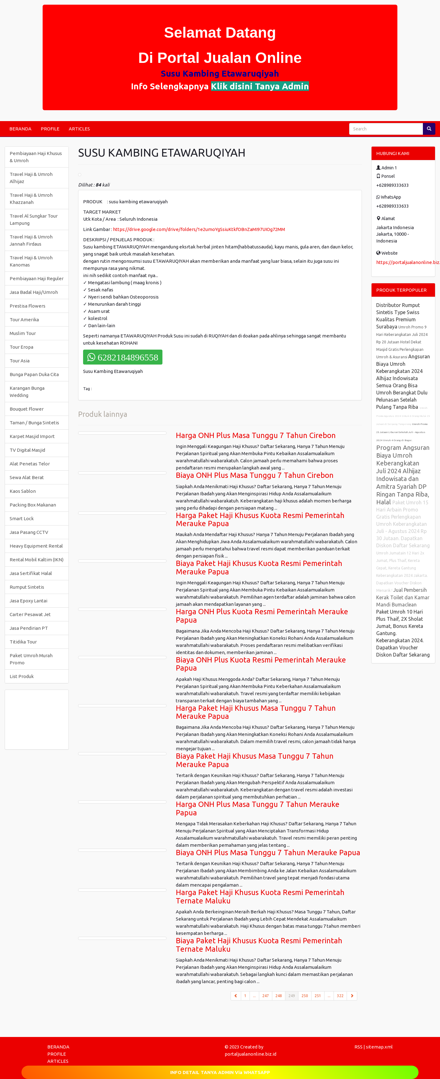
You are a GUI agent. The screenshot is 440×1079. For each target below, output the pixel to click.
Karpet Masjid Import (32, 436)
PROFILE (50, 128)
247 (265, 996)
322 (340, 996)
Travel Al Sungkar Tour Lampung (34, 219)
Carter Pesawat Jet (30, 614)
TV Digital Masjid (27, 450)
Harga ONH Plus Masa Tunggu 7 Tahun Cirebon (256, 435)
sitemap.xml (379, 1046)
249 (293, 995)
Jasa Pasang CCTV (29, 532)
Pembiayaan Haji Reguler (36, 278)
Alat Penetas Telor (30, 463)
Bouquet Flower (27, 409)
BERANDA (20, 128)
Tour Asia (20, 360)
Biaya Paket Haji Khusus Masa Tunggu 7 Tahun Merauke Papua (255, 760)
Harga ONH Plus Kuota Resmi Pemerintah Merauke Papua (262, 615)
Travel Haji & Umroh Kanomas (31, 261)
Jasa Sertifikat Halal (31, 573)
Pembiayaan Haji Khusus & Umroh (36, 157)
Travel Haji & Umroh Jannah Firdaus (31, 240)
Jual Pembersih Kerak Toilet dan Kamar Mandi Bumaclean (402, 597)
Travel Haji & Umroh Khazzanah (31, 198)
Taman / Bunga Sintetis (34, 422)
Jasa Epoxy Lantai (28, 600)
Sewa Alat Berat (27, 477)
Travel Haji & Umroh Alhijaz (31, 178)
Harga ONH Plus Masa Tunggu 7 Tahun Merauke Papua (257, 808)
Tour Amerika (24, 319)
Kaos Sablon (23, 491)
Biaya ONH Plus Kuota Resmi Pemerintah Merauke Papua (261, 664)
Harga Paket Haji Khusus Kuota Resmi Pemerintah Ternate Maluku (260, 896)
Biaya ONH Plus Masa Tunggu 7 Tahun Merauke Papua (268, 852)
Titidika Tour (23, 641)
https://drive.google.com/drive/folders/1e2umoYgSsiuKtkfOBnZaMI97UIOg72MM (199, 229)
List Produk (22, 676)
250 (305, 996)
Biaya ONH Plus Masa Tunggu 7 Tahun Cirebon (255, 475)
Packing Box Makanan (33, 504)
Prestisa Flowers (27, 306)
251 (318, 996)
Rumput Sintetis (27, 587)
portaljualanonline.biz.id (250, 1054)
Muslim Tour (23, 333)
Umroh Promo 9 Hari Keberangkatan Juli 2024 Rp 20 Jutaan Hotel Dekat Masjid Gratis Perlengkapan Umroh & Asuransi (402, 342)
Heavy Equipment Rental (36, 546)
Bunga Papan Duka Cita (34, 374)
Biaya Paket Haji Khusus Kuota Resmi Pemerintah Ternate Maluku (259, 944)
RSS (358, 1046)
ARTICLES (79, 128)
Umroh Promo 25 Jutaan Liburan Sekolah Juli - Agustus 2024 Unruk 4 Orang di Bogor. (402, 432)
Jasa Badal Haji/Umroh (34, 292)
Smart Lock (22, 518)
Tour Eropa (21, 347)
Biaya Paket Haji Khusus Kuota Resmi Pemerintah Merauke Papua (259, 567)
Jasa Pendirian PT (29, 628)
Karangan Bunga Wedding (27, 391)
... (254, 996)
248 (278, 996)
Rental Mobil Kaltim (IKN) (36, 559)
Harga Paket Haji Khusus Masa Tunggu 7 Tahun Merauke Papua (256, 712)
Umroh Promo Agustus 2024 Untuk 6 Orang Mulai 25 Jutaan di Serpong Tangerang (403, 416)
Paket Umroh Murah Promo (31, 659)
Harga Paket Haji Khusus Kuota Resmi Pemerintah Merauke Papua (260, 519)
